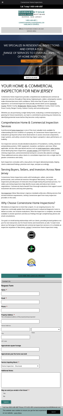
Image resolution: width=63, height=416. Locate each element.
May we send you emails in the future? (15, 390)
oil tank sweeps (32, 151)
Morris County (32, 106)
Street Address (6, 325)
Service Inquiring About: (10, 362)
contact (28, 227)
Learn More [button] (18, 413)
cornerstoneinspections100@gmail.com (31, 22)
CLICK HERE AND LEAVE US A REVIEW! (31, 276)
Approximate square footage (11, 346)
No (4, 396)
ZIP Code (4, 341)
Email (4, 298)
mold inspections (44, 148)
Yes (4, 393)
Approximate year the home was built (14, 354)
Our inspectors (6, 193)
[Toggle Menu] (2, 2)
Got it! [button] (54, 412)
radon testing (55, 148)
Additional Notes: (7, 371)
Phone (4, 306)
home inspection (17, 130)
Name (4, 290)
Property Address (8, 315)
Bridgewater (22, 106)
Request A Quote (31, 61)
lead (57, 153)
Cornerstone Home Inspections (31, 2)
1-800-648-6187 (36, 6)
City (2, 333)
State (33, 332)
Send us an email (31, 77)
